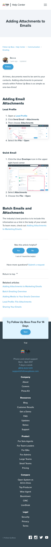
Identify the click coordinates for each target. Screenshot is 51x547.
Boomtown (25, 496)
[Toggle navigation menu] (45, 5)
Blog (25, 402)
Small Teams (25, 463)
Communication (34, 47)
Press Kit (25, 391)
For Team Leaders (25, 445)
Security (25, 517)
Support (25, 429)
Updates (25, 420)
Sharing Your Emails (12, 307)
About (25, 382)
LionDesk (25, 505)
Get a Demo (25, 411)
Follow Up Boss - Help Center (14, 47)
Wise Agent (25, 491)
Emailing (6, 50)
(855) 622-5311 (25, 368)
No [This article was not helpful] (32, 250)
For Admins (25, 454)
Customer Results (25, 407)
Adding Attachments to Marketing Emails (22, 286)
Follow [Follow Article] (8, 67)
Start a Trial (25, 333)
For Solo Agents (25, 441)
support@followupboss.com (25, 371)
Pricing (25, 468)
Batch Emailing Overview (15, 291)
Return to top (10, 273)
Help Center (18, 4)
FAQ (25, 416)
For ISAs (25, 450)
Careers (25, 386)
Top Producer (25, 487)
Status (25, 425)
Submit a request (36, 264)
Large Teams (25, 459)
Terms (25, 526)
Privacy (25, 521)
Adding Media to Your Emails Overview (21, 296)
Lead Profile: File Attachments (17, 301)
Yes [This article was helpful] (18, 250)
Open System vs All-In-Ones (25, 481)
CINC (25, 500)
